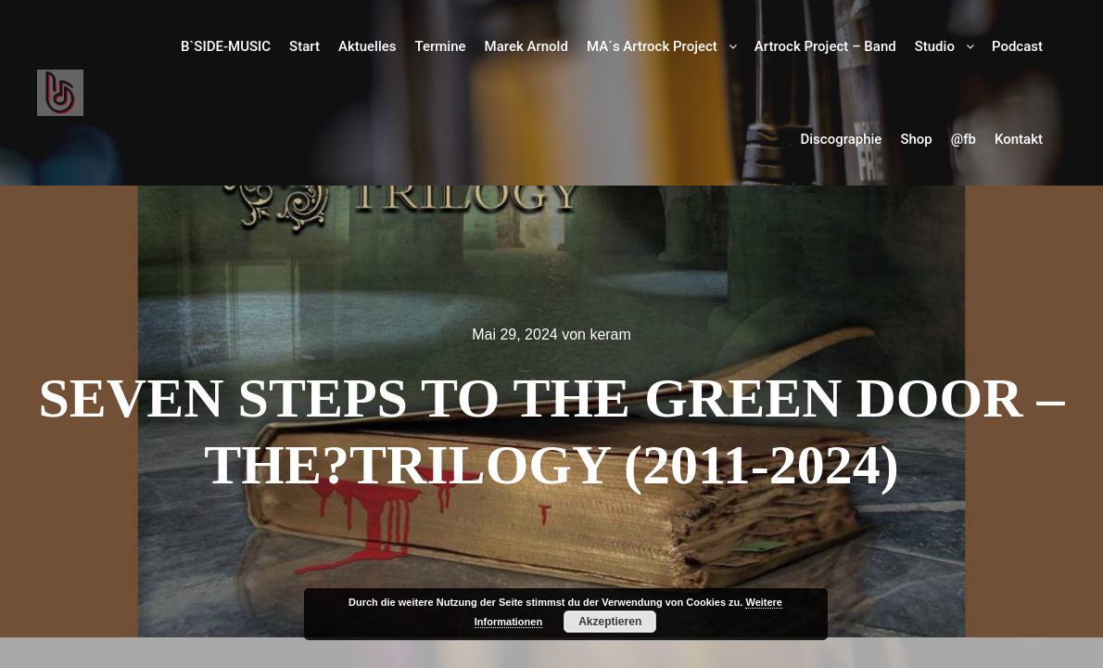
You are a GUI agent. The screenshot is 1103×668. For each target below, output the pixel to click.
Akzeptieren (609, 621)
